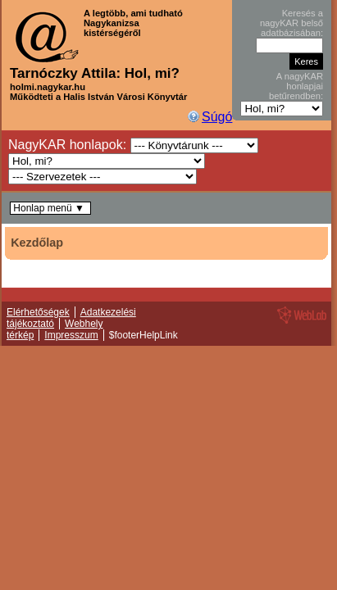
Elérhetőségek (38, 312)
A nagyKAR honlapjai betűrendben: (296, 86)
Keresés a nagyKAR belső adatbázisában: (291, 23)
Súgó (217, 117)
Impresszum (71, 335)
